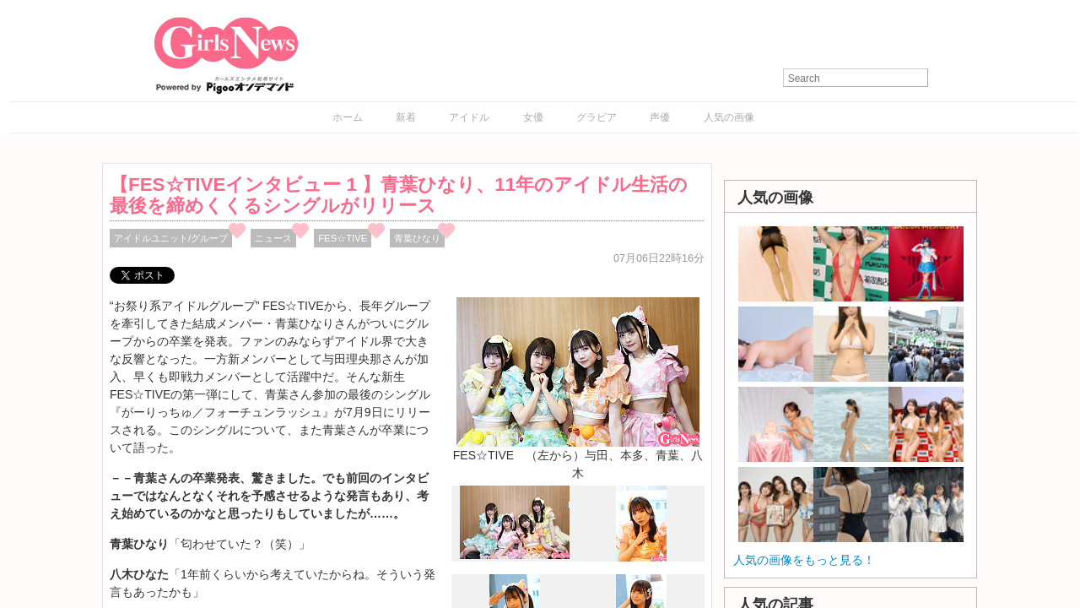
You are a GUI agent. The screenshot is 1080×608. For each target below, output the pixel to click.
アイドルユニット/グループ (171, 238)
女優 (533, 117)
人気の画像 (729, 117)
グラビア (596, 117)
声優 (660, 117)
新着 (406, 117)
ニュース (273, 238)
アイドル (469, 117)
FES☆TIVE (342, 238)
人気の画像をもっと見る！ (804, 560)
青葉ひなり (417, 238)
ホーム (347, 117)
